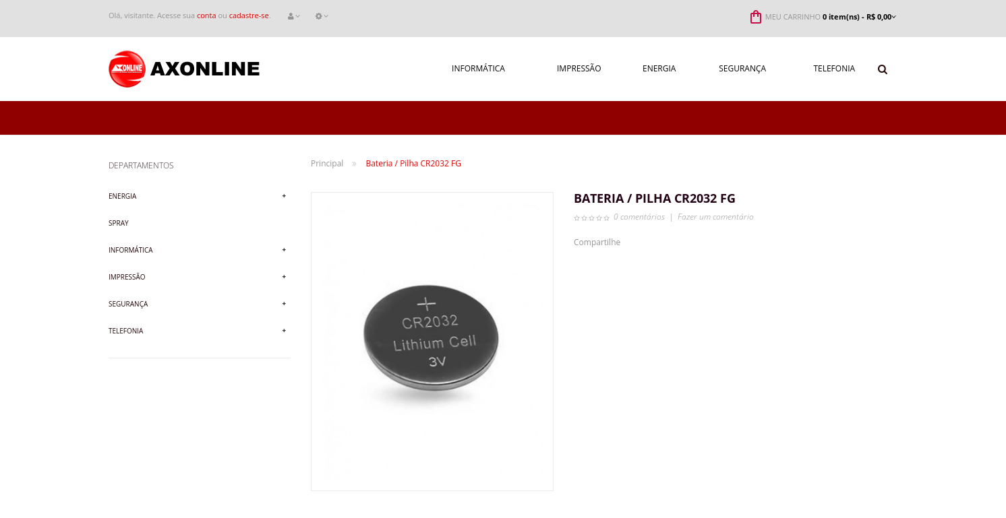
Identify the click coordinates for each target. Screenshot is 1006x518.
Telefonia (126, 330)
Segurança (128, 304)
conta (206, 15)
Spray (119, 223)
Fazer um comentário (716, 216)
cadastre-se (249, 15)
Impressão (127, 277)
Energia (122, 196)
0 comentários (639, 216)
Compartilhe (597, 242)
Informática (131, 250)
